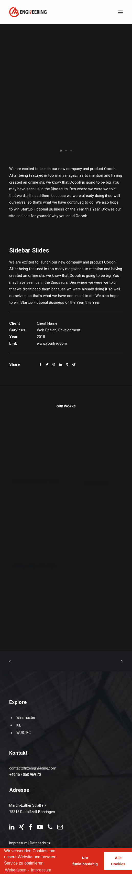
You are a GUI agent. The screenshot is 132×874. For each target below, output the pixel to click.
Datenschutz (40, 843)
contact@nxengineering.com (32, 768)
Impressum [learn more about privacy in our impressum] (41, 870)
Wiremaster (25, 717)
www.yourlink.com (52, 343)
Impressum (18, 843)
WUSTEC (23, 733)
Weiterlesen (15, 870)
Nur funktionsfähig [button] (85, 861)
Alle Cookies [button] (118, 861)
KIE (18, 725)
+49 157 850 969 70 (25, 775)
